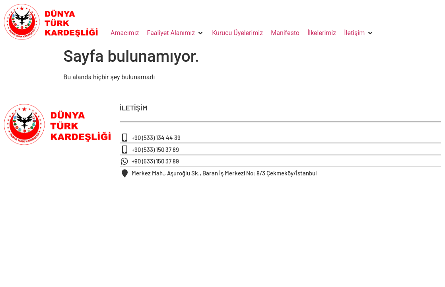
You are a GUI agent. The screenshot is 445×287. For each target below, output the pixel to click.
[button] (175, 33)
